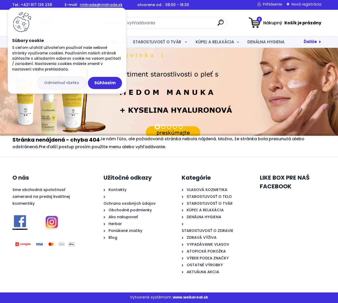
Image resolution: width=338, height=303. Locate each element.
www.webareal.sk (190, 297)
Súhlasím (105, 83)
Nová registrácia (306, 4)
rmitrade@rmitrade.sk (101, 4)
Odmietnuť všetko (61, 82)
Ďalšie (310, 41)
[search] (221, 25)
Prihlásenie (272, 4)
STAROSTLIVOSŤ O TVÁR (157, 42)
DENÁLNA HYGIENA (266, 42)
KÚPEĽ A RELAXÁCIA (215, 42)
